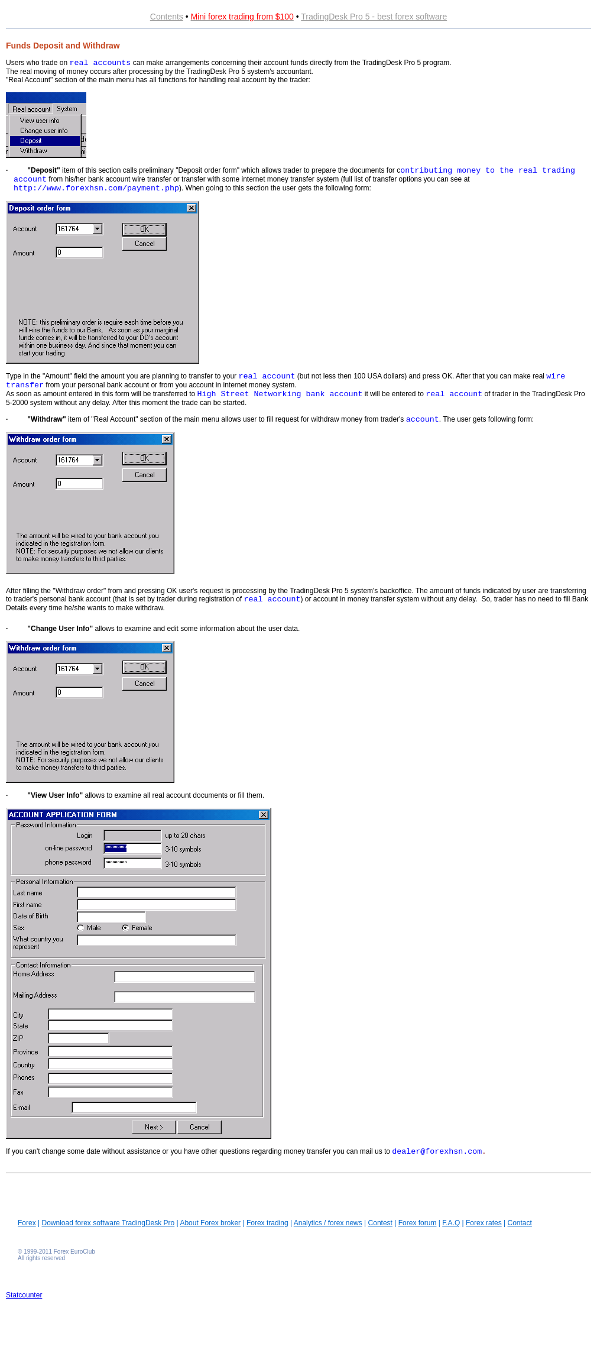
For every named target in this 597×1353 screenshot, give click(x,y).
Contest (380, 1223)
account (422, 419)
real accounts (100, 63)
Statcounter (24, 1295)
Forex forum (417, 1223)
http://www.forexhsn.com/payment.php (96, 188)
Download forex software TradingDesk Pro (107, 1223)
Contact (520, 1223)
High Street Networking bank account (280, 394)
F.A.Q (451, 1223)
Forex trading (267, 1223)
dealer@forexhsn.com (437, 1151)
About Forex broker (210, 1223)
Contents (166, 16)
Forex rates (484, 1223)
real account (266, 376)
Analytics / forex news (328, 1223)
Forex (27, 1223)
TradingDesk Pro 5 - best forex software (374, 16)
